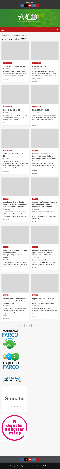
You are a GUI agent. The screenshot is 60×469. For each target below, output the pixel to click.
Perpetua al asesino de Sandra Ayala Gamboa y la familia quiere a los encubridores (43, 253)
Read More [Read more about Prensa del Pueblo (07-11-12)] (6, 79)
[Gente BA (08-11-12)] (45, 50)
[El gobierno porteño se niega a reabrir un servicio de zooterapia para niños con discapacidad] (45, 283)
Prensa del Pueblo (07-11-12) (14, 66)
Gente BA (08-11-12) (39, 66)
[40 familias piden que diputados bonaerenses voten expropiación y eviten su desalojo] (15, 235)
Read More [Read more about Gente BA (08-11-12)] (35, 81)
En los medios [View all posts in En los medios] (7, 62)
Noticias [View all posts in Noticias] (35, 150)
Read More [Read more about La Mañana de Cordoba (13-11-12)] (6, 171)
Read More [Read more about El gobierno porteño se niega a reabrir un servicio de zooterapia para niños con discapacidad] (35, 316)
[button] (3, 29)
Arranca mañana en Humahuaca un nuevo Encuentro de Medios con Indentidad (15, 301)
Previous (21, 326)
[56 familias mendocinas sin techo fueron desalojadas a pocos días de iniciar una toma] (45, 138)
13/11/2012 (7, 68)
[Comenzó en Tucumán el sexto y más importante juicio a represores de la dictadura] (45, 186)
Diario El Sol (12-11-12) (11, 110)
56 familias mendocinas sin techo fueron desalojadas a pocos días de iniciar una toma (44, 156)
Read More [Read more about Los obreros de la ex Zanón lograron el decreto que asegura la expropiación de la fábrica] (6, 219)
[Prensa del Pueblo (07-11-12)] (15, 50)
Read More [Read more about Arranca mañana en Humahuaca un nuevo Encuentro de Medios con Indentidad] (6, 318)
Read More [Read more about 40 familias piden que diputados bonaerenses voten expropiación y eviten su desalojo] (6, 270)
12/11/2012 (36, 160)
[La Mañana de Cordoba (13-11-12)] (15, 138)
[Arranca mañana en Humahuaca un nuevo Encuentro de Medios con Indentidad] (15, 283)
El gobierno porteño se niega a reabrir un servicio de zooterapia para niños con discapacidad (44, 301)
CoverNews (36, 466)
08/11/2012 (36, 257)
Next (39, 326)
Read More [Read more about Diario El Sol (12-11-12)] (6, 123)
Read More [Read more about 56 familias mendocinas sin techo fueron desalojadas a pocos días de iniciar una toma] (35, 173)
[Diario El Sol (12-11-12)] (15, 94)
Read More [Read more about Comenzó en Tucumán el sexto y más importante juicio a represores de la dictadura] (35, 221)
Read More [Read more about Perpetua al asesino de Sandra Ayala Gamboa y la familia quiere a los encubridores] (35, 268)
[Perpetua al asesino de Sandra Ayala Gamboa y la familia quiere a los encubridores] (45, 235)
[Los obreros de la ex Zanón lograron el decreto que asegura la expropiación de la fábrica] (15, 186)
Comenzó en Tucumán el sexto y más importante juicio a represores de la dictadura (44, 204)
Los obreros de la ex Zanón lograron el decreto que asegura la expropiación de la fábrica (15, 204)
